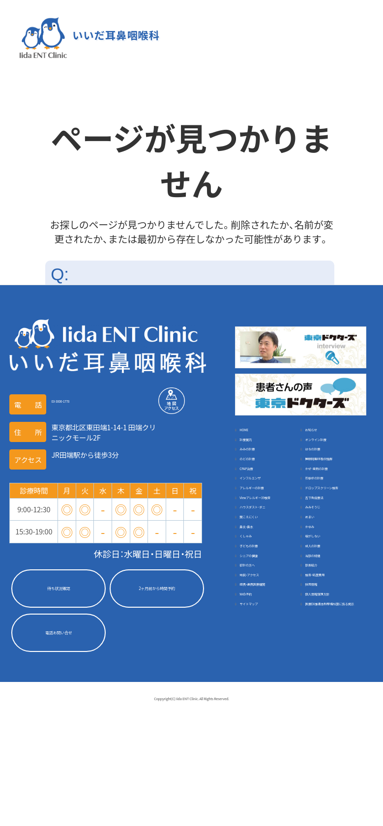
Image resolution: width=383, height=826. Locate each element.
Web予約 (320, 721)
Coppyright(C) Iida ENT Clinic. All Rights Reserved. (191, 813)
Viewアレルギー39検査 (266, 570)
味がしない (258, 643)
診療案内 (254, 450)
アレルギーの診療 (268, 538)
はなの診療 (323, 466)
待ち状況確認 (58, 590)
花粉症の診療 (327, 523)
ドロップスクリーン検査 (331, 543)
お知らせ (320, 435)
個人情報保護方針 (268, 737)
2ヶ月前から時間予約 (156, 590)
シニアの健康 (327, 658)
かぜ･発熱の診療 (332, 507)
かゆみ (251, 627)
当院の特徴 (258, 674)
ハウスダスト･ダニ (335, 580)
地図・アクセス (328, 689)
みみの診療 (258, 466)
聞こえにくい (327, 595)
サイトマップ (327, 737)
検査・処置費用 (263, 706)
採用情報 (254, 721)
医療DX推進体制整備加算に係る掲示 (266, 758)
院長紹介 (254, 689)
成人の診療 (258, 658)
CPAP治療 (256, 507)
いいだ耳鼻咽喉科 (113, 35)
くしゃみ (320, 627)
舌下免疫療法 (327, 565)
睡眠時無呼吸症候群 (331, 486)
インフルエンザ (265, 523)
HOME (251, 435)
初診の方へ (323, 674)
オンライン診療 (330, 450)
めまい (251, 611)
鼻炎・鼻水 (321, 611)
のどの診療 (258, 481)
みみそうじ (258, 595)
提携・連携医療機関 (335, 706)
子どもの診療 (327, 643)
